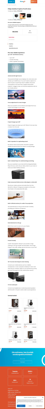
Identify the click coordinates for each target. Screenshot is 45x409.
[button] (42, 397)
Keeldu (30, 405)
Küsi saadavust (11, 63)
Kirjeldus (11, 67)
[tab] (22, 67)
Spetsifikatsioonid (13, 71)
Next (32, 39)
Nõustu (21, 405)
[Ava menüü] (34, 1)
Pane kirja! (22, 385)
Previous (12, 39)
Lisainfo (11, 69)
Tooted (11, 1)
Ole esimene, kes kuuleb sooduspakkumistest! (22, 377)
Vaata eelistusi (39, 405)
